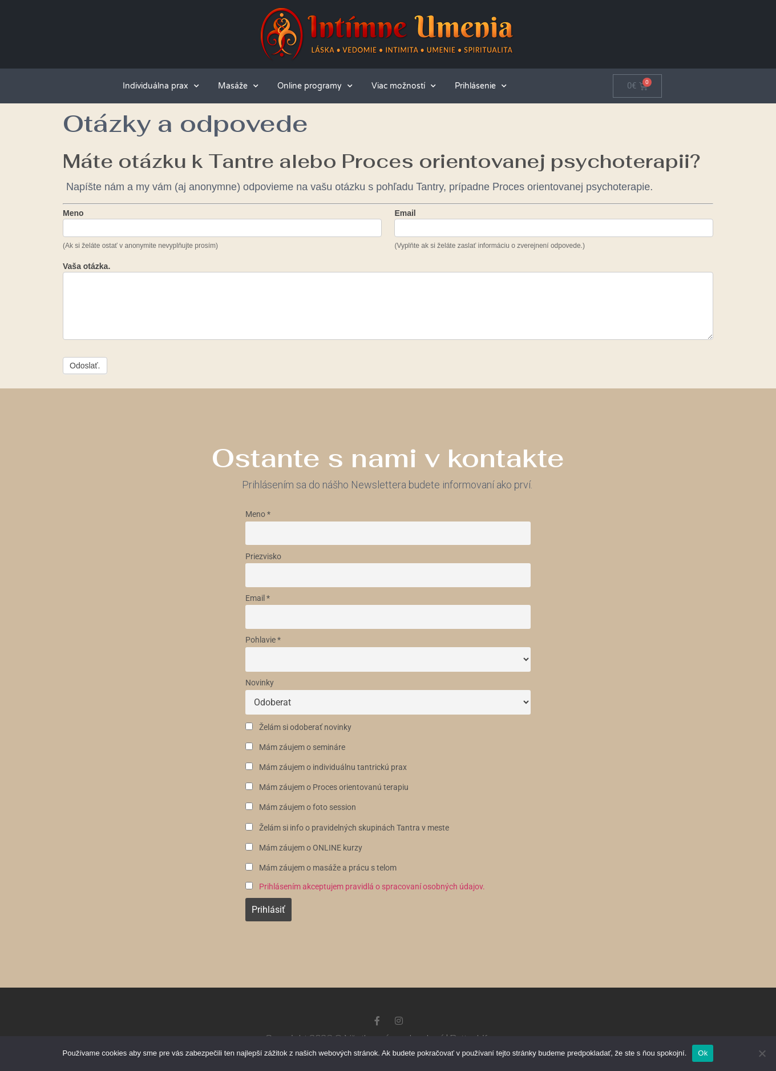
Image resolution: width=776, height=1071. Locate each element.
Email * (257, 598)
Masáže (238, 86)
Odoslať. (85, 365)
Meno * (257, 514)
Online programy (315, 86)
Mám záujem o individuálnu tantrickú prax (326, 767)
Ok (703, 1053)
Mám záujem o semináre (295, 747)
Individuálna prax (161, 86)
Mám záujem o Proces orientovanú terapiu (327, 787)
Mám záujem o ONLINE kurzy (303, 848)
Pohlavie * (263, 640)
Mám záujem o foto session (300, 807)
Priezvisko (263, 556)
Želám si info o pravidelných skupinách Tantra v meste (347, 828)
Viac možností (403, 86)
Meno (73, 213)
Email (404, 213)
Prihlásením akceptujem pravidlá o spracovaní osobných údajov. (372, 887)
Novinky (259, 683)
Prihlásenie (481, 86)
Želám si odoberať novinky (298, 727)
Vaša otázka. (86, 266)
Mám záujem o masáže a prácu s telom (321, 868)
